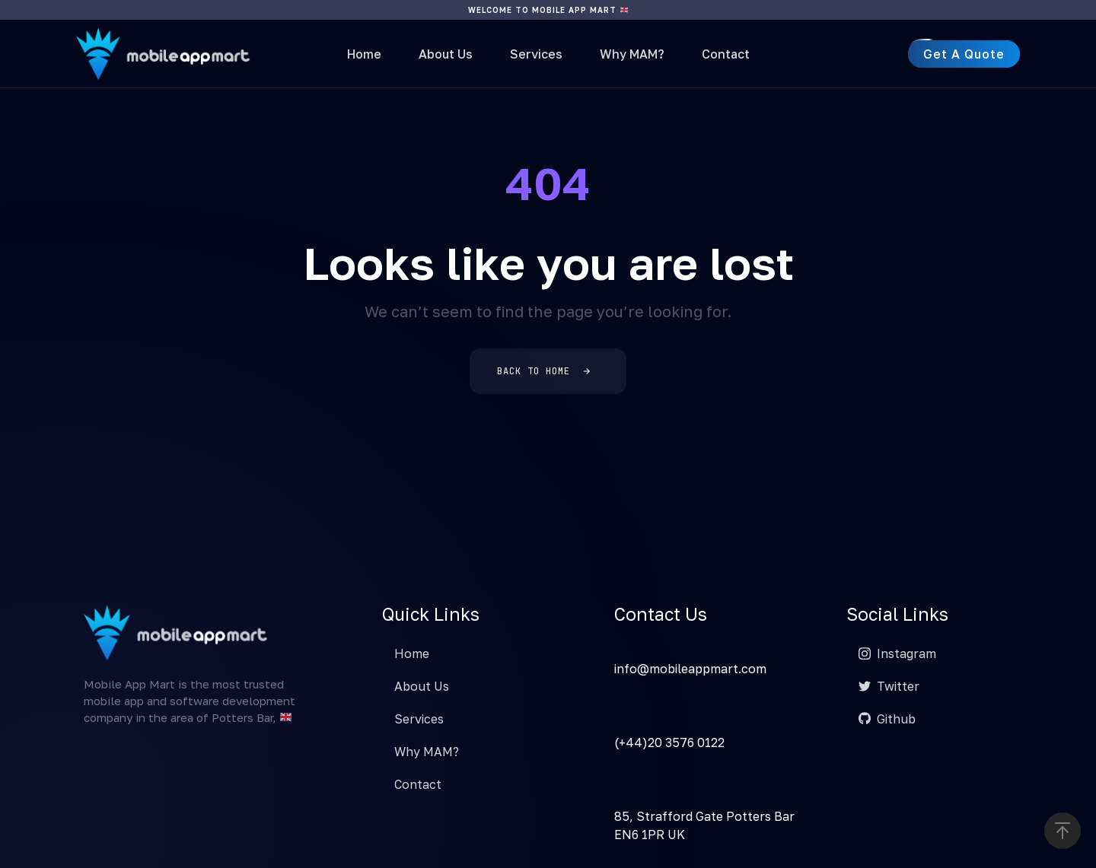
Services (536, 54)
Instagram (897, 653)
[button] (1062, 830)
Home (364, 54)
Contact (726, 54)
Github (887, 719)
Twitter (889, 686)
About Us (446, 54)
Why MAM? (632, 54)
